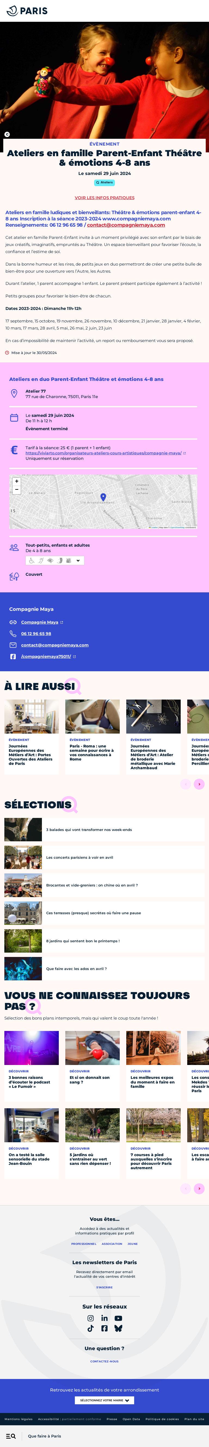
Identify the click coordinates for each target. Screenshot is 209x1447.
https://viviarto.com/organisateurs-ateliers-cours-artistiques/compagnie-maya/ (104, 453)
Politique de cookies (162, 1419)
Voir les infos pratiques (104, 197)
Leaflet (153, 527)
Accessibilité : (69, 1419)
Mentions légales (19, 1419)
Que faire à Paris (44, 1436)
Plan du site (194, 1419)
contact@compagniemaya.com (126, 225)
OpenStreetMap (177, 527)
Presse (112, 1419)
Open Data (131, 1419)
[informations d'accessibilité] (55, 560)
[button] (103, 497)
